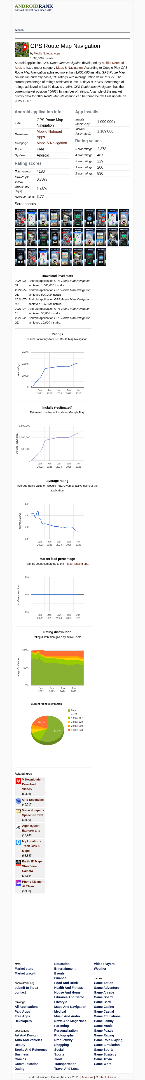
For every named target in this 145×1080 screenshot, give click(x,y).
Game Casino (104, 1007)
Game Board (103, 997)
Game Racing (104, 1035)
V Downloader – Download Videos (33, 784)
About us (87, 1077)
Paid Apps (22, 1011)
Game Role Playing (108, 1040)
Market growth (25, 973)
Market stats (24, 968)
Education (62, 964)
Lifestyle (60, 1002)
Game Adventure (106, 987)
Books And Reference (31, 1049)
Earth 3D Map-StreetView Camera (32, 866)
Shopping (61, 1045)
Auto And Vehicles (28, 1040)
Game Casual (104, 1011)
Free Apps (22, 1016)
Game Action (103, 983)
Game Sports (104, 1049)
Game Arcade (104, 992)
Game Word (103, 1064)
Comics (20, 1059)
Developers (23, 1021)
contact (20, 992)
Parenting (61, 1026)
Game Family (104, 1021)
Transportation (65, 1064)
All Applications (26, 1007)
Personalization (65, 1030)
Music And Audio (67, 1016)
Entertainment (64, 968)
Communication (27, 1064)
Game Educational (108, 1016)
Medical (60, 1011)
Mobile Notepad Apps (47, 53)
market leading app (76, 563)
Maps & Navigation (69, 67)
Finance (60, 978)
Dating (20, 1068)
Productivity (63, 1040)
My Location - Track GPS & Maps (31, 845)
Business (22, 1054)
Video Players (104, 964)
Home (112, 1077)
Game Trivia (103, 1059)
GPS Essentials (33, 799)
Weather (100, 968)
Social (58, 1049)
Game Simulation (107, 1045)
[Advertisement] (72, 18)
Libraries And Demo (69, 997)
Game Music (103, 1026)
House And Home (67, 992)
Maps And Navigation (70, 1007)
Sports (59, 1054)
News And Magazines (70, 1021)
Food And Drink (66, 983)
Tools (58, 1059)
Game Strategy (105, 1054)
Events (59, 973)
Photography (64, 1035)
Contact (101, 1077)
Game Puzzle (103, 1030)
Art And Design (26, 1035)
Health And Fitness (68, 987)
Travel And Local (67, 1068)
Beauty (20, 1045)
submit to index (26, 987)
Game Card (102, 1002)
